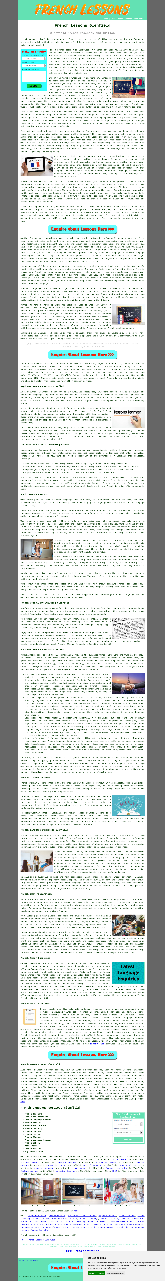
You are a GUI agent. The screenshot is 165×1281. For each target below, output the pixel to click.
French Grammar (106, 1227)
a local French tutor (109, 378)
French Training (110, 1219)
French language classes (67, 1032)
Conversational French (64, 1219)
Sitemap (22, 1260)
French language (72, 1093)
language (106, 78)
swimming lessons (65, 1171)
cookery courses (67, 1162)
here (23, 1102)
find (29, 1070)
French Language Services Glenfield (50, 1107)
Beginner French (107, 1216)
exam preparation (120, 899)
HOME (106, 19)
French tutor (137, 987)
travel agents (79, 1168)
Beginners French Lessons (82, 1216)
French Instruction (132, 1219)
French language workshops (36, 835)
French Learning (75, 1221)
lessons (74, 1159)
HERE (114, 1171)
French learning (109, 1041)
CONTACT (128, 19)
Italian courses (29, 1171)
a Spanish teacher (106, 1162)
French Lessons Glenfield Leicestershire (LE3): (48, 39)
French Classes (96, 1221)
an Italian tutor (55, 1165)
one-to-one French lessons (81, 1024)
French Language (89, 1219)
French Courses (71, 1227)
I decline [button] (101, 1273)
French (43, 1009)
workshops (67, 852)
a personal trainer (130, 1165)
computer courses (43, 1168)
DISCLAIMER (138, 19)
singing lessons (30, 1162)
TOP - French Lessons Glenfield (38, 1240)
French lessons (44, 364)
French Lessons (57, 1216)
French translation (116, 1168)
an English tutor (92, 1165)
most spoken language (59, 467)
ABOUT (120, 19)
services (47, 1174)
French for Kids (103, 1224)
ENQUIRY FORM (97, 1044)
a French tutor (132, 1157)
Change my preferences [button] (115, 1273)
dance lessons (120, 1159)
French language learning (130, 595)
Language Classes (37, 1216)
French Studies (29, 1221)
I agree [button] (91, 1273)
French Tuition (41, 1219)
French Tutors (63, 1224)
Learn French (88, 1227)
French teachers (82, 375)
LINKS (113, 19)
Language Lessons (30, 1227)
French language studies (88, 1021)
